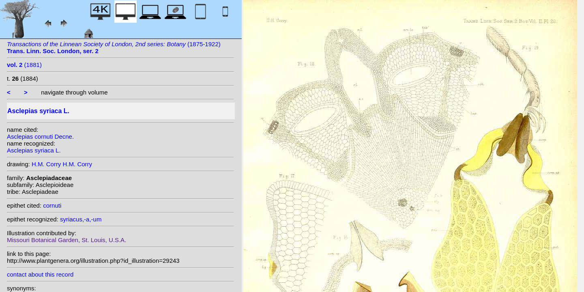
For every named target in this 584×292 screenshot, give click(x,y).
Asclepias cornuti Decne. (40, 136)
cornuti (52, 205)
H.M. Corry (46, 164)
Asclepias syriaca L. (34, 150)
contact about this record (40, 274)
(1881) (24, 64)
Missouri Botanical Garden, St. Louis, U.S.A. (66, 239)
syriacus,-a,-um (81, 219)
